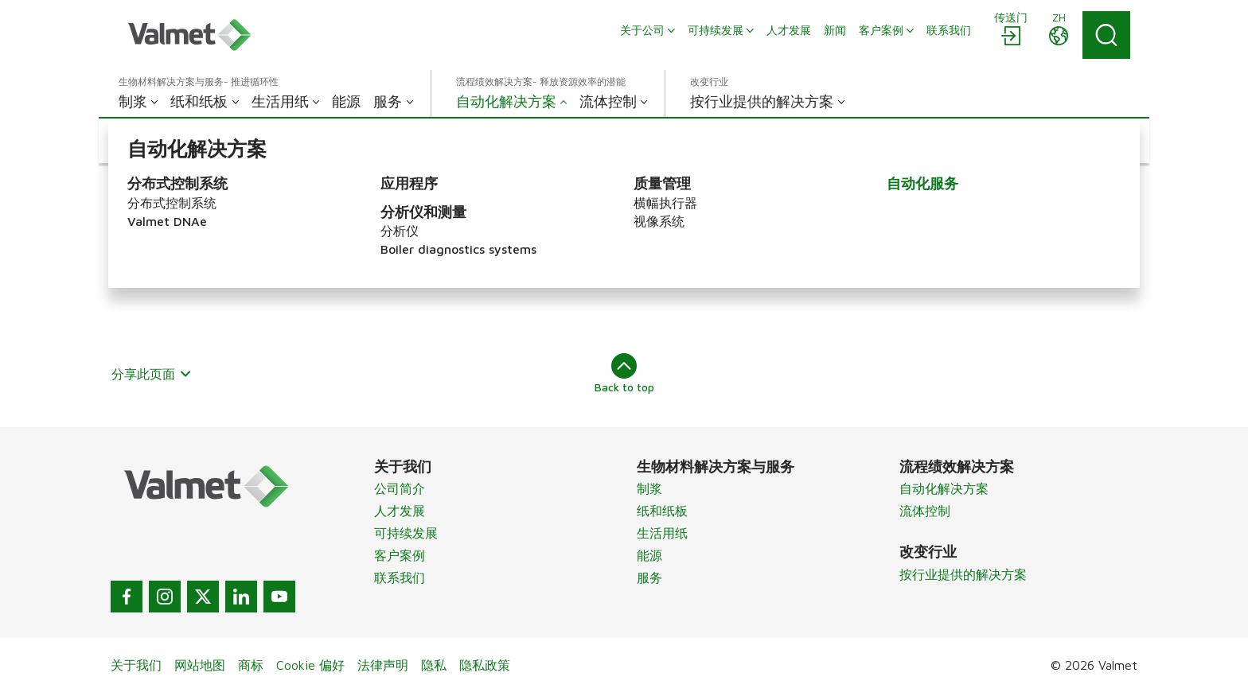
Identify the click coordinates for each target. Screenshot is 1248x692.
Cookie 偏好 (310, 665)
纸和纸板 (662, 510)
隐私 (434, 665)
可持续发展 (406, 533)
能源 (649, 555)
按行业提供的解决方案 (963, 574)
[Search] (1106, 35)
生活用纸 (662, 533)
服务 (649, 577)
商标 (250, 665)
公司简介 (399, 488)
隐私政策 (484, 665)
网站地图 (199, 665)
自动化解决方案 (944, 488)
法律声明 (382, 665)
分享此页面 (151, 374)
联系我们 (399, 577)
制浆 (649, 488)
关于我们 (136, 665)
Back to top (624, 373)
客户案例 (399, 555)
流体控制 (924, 510)
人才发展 (399, 510)
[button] (181, 141)
